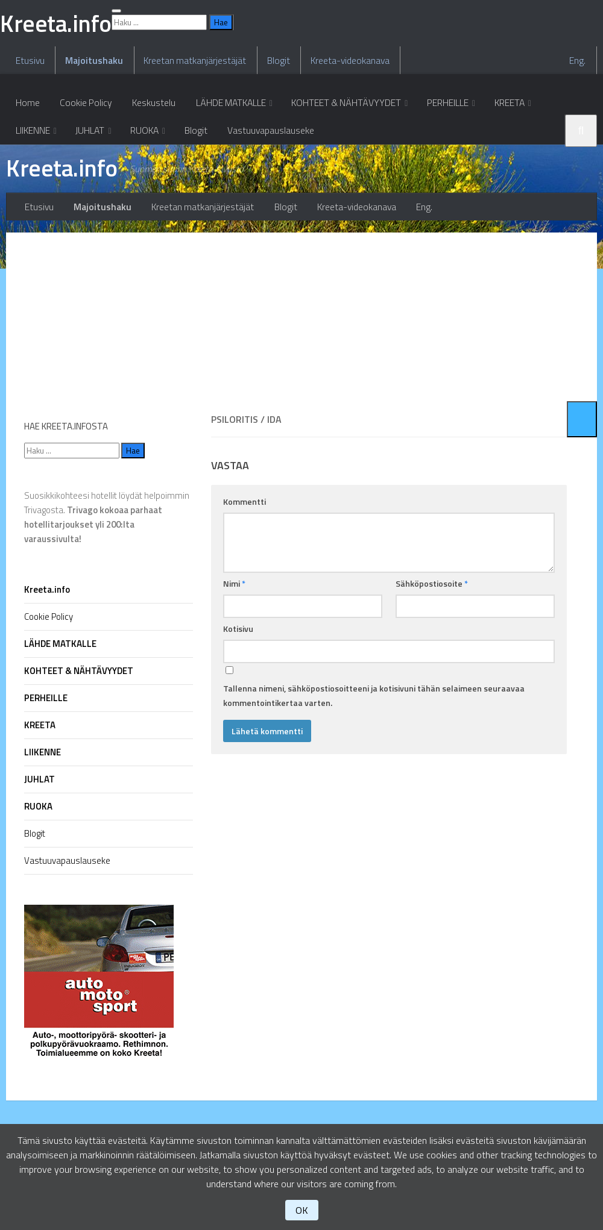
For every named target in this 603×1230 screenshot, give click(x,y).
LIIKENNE (558, 183)
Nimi (234, 658)
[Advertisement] (389, 392)
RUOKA (83, 214)
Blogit (271, 139)
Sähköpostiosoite (432, 658)
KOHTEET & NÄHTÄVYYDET (339, 183)
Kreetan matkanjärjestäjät (190, 139)
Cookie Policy (82, 183)
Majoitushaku (91, 139)
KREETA (501, 183)
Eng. (580, 139)
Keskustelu (148, 183)
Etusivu (29, 139)
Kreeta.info (64, 254)
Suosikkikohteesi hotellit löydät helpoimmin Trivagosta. (106, 592)
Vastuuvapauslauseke (205, 214)
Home (26, 183)
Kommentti (244, 576)
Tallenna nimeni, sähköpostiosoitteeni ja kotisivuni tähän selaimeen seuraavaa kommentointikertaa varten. (374, 770)
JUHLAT (29, 214)
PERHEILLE (439, 183)
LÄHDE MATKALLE (223, 183)
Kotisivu (238, 704)
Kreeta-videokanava (340, 139)
